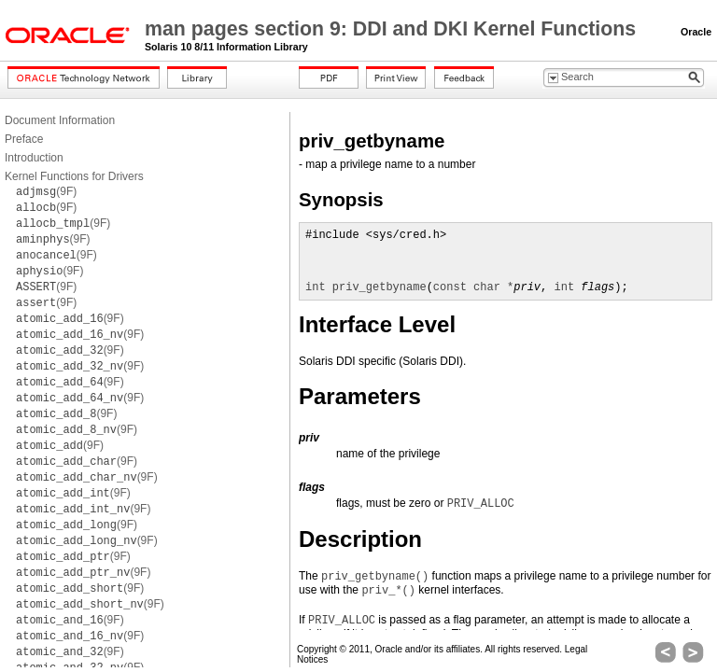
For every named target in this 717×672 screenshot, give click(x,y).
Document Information (60, 120)
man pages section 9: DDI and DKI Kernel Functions (393, 29)
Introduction (34, 157)
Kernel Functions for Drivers (74, 176)
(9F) (46, 191)
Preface (24, 139)
